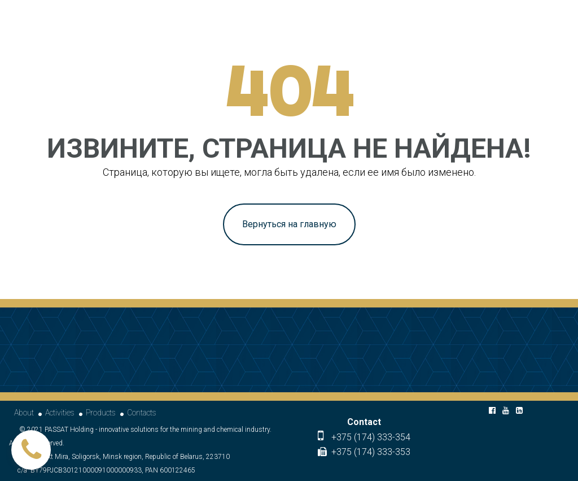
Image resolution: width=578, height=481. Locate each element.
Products (101, 412)
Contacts (141, 412)
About (24, 412)
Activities (60, 412)
